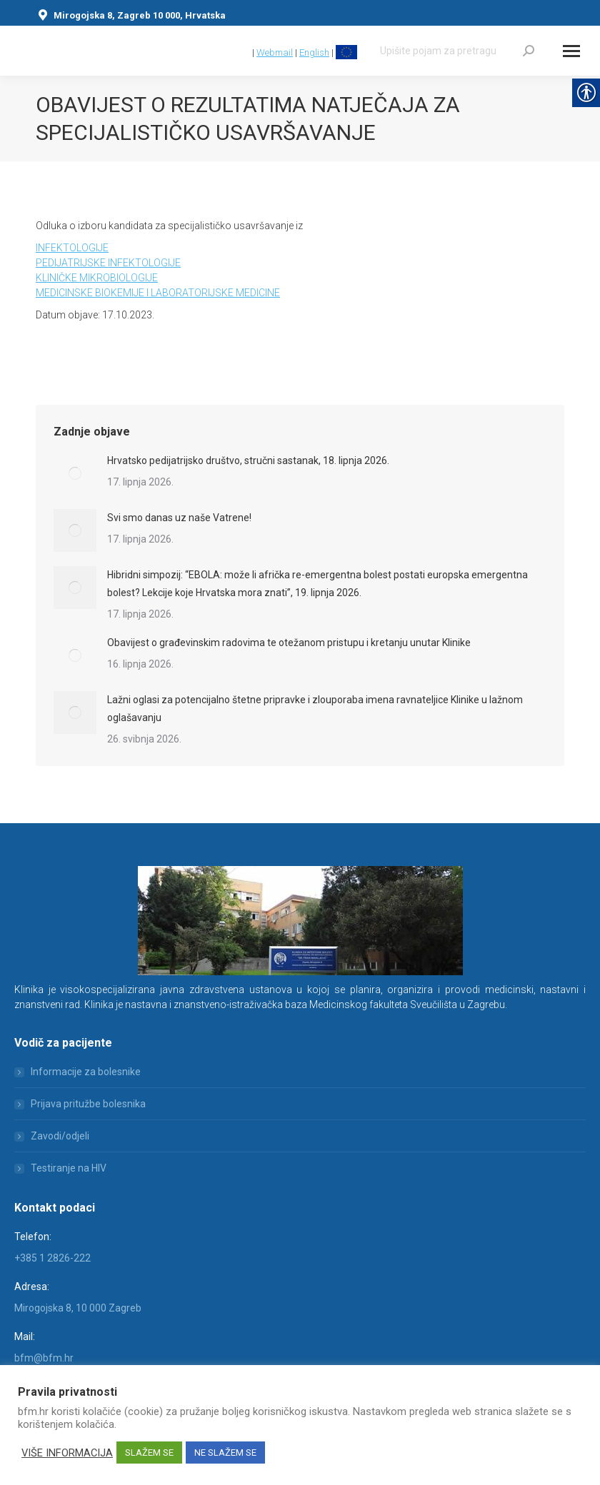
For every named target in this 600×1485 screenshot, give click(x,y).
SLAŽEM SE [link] (149, 1452)
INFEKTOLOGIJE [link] (72, 247)
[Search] (457, 51)
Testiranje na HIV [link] (68, 1168)
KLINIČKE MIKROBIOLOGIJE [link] (97, 277)
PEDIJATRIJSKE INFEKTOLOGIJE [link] (108, 262)
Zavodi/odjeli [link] (60, 1136)
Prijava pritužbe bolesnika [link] (88, 1103)
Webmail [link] (274, 52)
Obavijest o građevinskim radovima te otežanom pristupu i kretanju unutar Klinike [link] (289, 642)
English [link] (314, 52)
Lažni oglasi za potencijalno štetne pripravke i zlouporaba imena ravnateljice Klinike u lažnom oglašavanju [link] (315, 708)
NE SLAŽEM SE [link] (225, 1452)
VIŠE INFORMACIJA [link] (67, 1452)
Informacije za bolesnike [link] (86, 1071)
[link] (243, 52)
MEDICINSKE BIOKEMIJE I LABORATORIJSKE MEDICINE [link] (158, 292)
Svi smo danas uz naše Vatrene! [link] (179, 517)
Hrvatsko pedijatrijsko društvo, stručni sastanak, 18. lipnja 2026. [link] (248, 460)
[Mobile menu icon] (571, 51)
